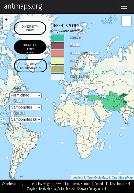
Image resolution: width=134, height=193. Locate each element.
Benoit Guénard (91, 183)
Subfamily (20, 88)
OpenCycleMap (97, 177)
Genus (17, 100)
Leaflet (77, 177)
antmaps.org (23, 5)
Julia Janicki (66, 189)
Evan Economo (68, 183)
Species (18, 112)
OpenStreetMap (122, 177)
